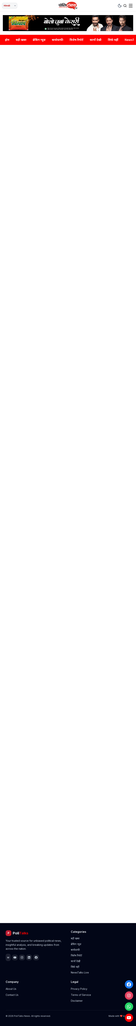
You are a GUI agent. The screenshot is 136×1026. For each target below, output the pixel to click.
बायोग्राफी (57, 40)
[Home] (68, 6)
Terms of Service (81, 994)
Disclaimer (77, 1000)
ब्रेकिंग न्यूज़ (39, 40)
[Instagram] (129, 994)
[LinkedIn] (29, 957)
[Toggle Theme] (120, 6)
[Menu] (131, 5)
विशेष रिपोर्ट (76, 40)
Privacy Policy (79, 988)
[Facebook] (129, 983)
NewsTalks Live (80, 972)
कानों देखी (95, 40)
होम (7, 40)
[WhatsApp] (129, 1006)
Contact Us (12, 994)
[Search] (125, 5)
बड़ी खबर (21, 40)
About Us (11, 988)
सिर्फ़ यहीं (113, 40)
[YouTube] (129, 1017)
